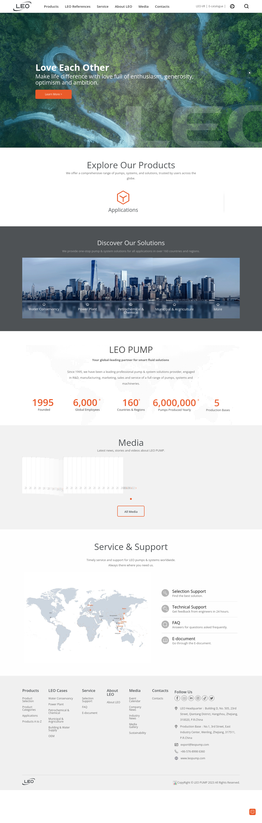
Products (51, 6)
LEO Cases (58, 723)
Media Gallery (133, 758)
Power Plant (56, 737)
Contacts (162, 6)
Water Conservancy (61, 731)
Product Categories (29, 741)
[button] (249, 72)
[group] (58, 205)
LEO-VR (200, 6)
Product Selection (28, 732)
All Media (131, 547)
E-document (90, 746)
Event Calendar (134, 732)
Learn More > (53, 95)
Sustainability (137, 765)
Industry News (134, 750)
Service (103, 6)
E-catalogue (215, 6)
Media (143, 6)
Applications (30, 748)
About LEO (123, 6)
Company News (135, 741)
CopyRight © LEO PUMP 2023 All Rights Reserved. (206, 815)
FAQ (84, 740)
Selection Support (88, 732)
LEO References (78, 6)
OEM (52, 769)
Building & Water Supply (59, 761)
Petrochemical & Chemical (59, 744)
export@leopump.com (195, 778)
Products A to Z (32, 754)
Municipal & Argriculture (56, 753)
